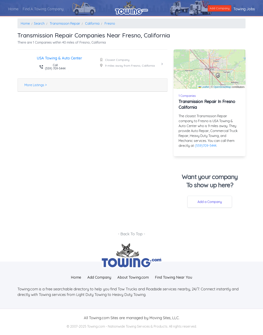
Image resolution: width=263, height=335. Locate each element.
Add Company (220, 8)
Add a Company (209, 202)
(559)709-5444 (205, 146)
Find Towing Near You (173, 277)
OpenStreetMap (222, 87)
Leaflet (203, 87)
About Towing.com (133, 277)
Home (13, 9)
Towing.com (99, 317)
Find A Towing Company (43, 9)
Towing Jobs (244, 9)
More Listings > (35, 85)
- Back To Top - (131, 233)
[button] (218, 75)
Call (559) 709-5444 (52, 66)
